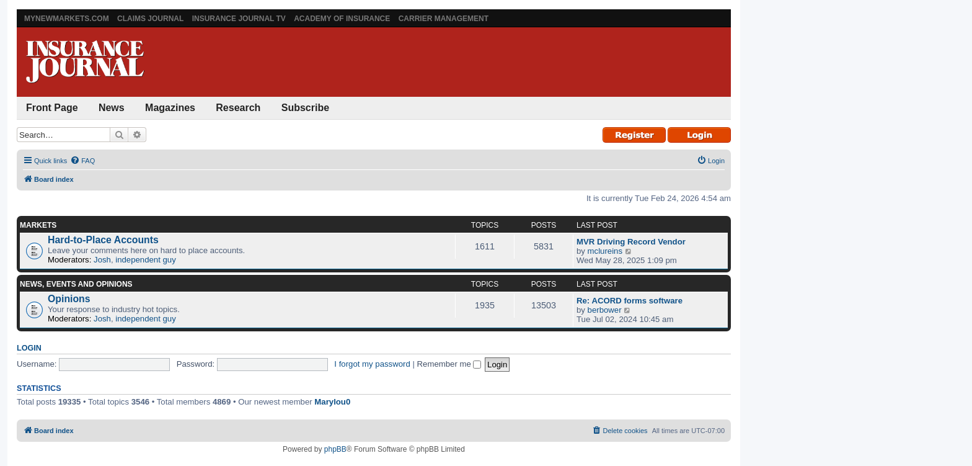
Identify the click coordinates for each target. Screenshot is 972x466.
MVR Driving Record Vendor (631, 241)
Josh (102, 259)
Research (238, 107)
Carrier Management (443, 18)
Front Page (52, 107)
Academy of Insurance (342, 18)
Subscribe (305, 107)
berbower (605, 310)
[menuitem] (82, 160)
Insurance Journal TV (239, 18)
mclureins (605, 251)
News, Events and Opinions (76, 284)
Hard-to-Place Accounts (103, 240)
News (112, 107)
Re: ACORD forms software (630, 300)
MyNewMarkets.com (66, 18)
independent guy (145, 259)
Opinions (69, 298)
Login (29, 348)
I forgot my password (372, 364)
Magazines (170, 107)
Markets (38, 225)
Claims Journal (150, 18)
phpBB (335, 449)
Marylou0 (332, 401)
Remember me (449, 364)
